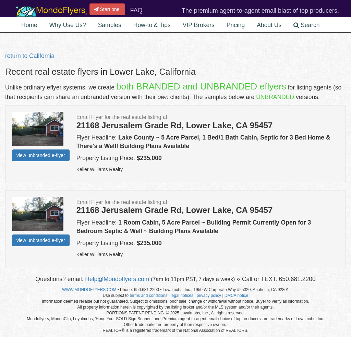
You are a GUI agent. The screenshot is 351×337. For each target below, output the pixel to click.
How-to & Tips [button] (152, 25)
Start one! (107, 9)
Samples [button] (109, 25)
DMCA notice (236, 295)
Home (29, 25)
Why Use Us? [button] (67, 25)
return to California (30, 55)
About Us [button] (269, 25)
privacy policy (209, 295)
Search (306, 25)
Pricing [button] (236, 25)
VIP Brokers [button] (199, 25)
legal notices (182, 295)
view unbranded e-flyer (40, 155)
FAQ (136, 10)
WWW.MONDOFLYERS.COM (89, 289)
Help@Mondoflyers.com (117, 279)
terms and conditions (148, 295)
